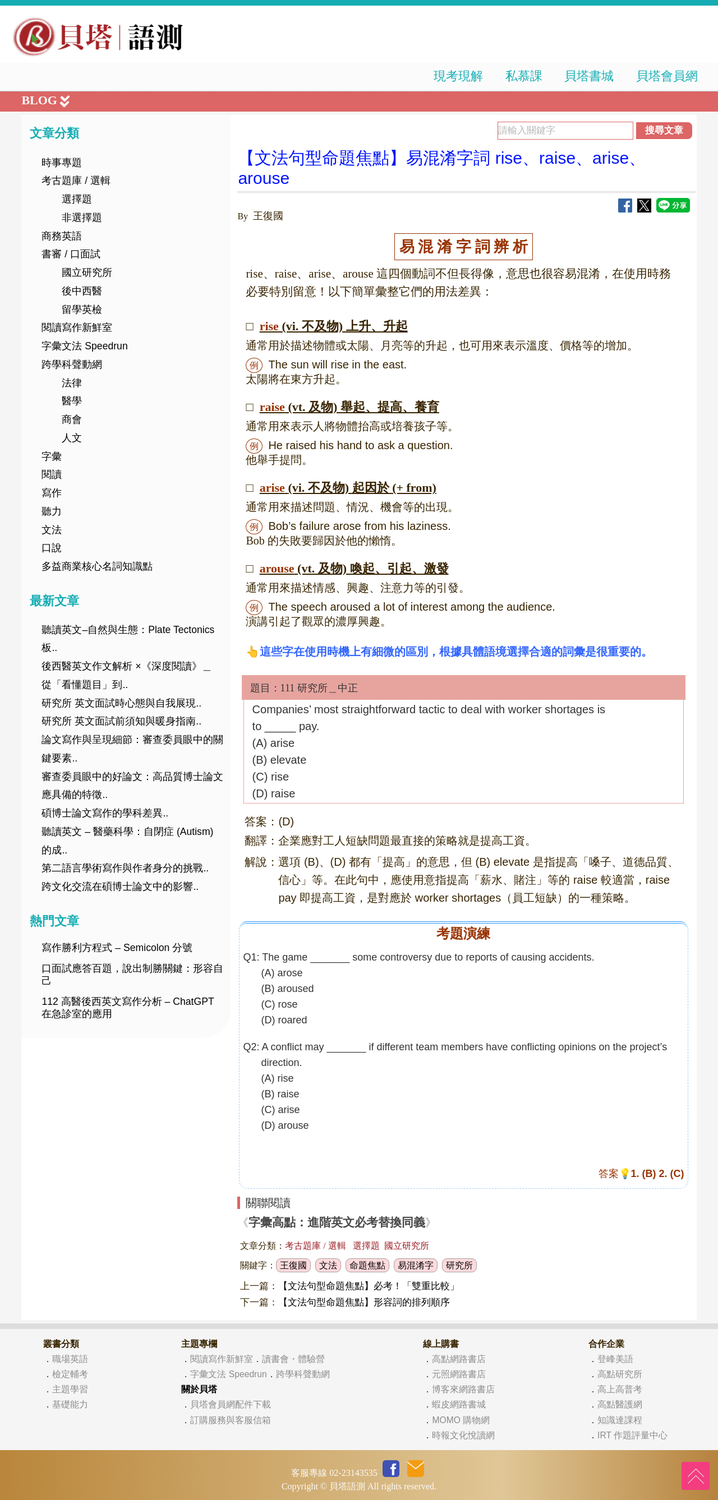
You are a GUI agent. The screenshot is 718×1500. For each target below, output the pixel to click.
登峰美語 (615, 1359)
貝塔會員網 (667, 76)
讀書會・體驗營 (293, 1359)
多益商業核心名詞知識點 (97, 566)
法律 (72, 383)
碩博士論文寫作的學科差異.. (105, 813)
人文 (72, 438)
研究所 (459, 1265)
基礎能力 (70, 1404)
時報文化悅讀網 (463, 1435)
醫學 (72, 401)
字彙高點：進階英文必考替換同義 (336, 1222)
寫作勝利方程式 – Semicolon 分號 (117, 947)
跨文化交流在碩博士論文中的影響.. (120, 886)
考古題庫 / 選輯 (76, 180)
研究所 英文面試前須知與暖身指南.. (121, 721)
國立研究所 (87, 272)
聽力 (52, 511)
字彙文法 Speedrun (84, 346)
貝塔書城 (589, 76)
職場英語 (70, 1359)
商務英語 (62, 236)
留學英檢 (82, 309)
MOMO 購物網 (461, 1420)
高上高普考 (619, 1389)
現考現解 (458, 76)
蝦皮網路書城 (459, 1404)
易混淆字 (416, 1265)
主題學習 (70, 1389)
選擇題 (77, 199)
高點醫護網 (619, 1404)
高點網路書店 (459, 1359)
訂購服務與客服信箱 (230, 1420)
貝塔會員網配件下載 (230, 1404)
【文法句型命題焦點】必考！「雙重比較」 (368, 1286)
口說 (52, 547)
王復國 (293, 1265)
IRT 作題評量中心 (632, 1435)
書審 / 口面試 (71, 254)
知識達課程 (619, 1420)
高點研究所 (619, 1374)
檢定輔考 (70, 1374)
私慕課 (523, 76)
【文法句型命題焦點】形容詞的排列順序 (364, 1302)
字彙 (52, 456)
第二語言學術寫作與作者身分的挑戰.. (125, 868)
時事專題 (62, 162)
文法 (52, 530)
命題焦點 (367, 1265)
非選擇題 (82, 217)
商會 (72, 419)
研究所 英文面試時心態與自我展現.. (121, 703)
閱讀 (52, 474)
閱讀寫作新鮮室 (77, 327)
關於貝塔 (199, 1389)
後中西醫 (82, 291)
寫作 (52, 493)
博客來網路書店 (463, 1389)
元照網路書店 (459, 1374)
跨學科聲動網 (72, 364)
